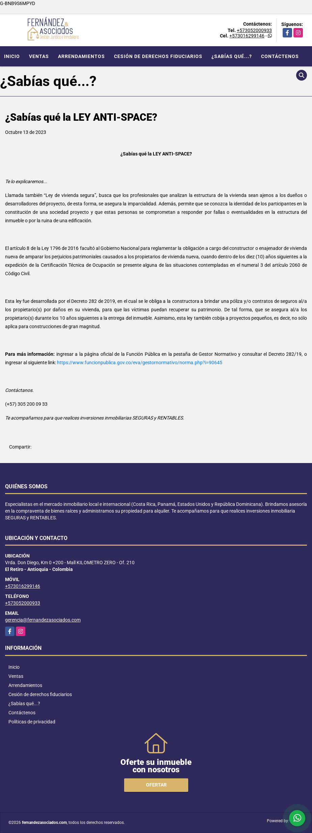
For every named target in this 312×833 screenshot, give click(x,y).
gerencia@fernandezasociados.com (43, 620)
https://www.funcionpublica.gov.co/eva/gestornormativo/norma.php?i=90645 (139, 362)
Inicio (12, 56)
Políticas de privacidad (31, 721)
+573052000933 (254, 30)
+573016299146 (246, 35)
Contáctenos (280, 56)
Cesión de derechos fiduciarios (158, 56)
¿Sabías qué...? (231, 56)
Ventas (39, 56)
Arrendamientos (81, 56)
